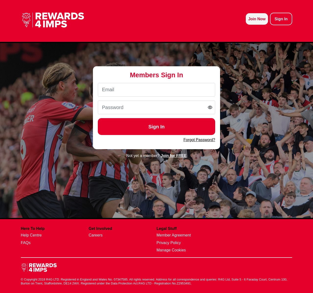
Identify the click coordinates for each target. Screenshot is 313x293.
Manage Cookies (171, 250)
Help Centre (31, 235)
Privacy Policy (168, 243)
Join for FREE (174, 156)
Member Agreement (173, 235)
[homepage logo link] (53, 20)
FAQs (26, 243)
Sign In (156, 126)
